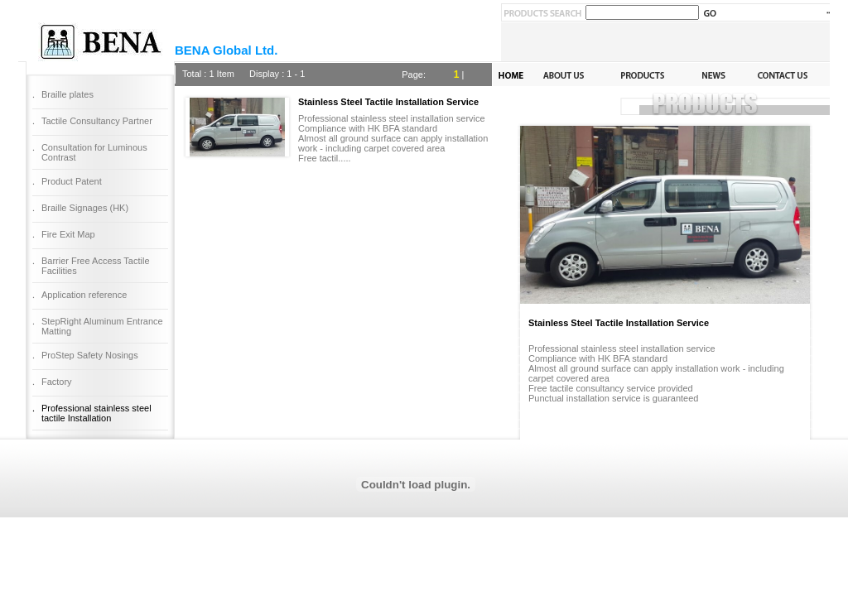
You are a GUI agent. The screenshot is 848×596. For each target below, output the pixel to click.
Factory (56, 382)
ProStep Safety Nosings (89, 355)
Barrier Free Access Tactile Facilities (95, 266)
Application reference (84, 295)
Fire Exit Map (68, 234)
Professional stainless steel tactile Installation (96, 413)
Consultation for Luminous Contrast (94, 152)
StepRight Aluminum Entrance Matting (102, 326)
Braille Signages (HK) (84, 208)
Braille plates (67, 94)
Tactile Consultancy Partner (96, 121)
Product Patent (71, 181)
